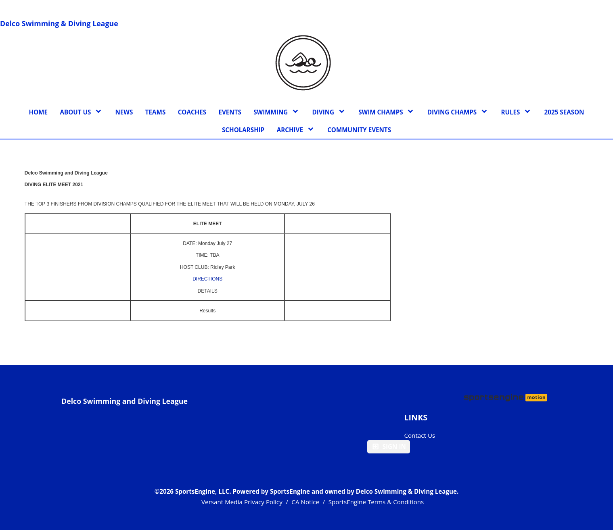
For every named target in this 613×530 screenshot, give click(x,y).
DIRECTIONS (207, 279)
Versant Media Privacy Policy (241, 502)
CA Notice (305, 502)
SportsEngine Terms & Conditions (376, 502)
